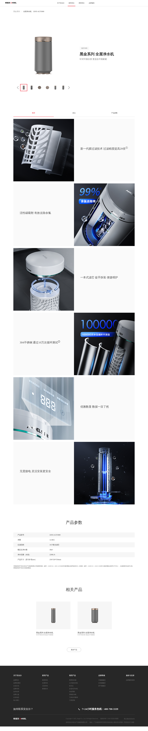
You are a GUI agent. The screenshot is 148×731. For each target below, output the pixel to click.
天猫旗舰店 (102, 684)
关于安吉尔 (60, 3)
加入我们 (16, 705)
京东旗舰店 (102, 687)
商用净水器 (72, 684)
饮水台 (71, 690)
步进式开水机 (73, 693)
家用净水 (71, 3)
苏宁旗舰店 (102, 690)
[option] (43, 55)
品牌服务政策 (130, 684)
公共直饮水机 (73, 687)
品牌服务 (92, 3)
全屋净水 (45, 687)
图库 (33, 114)
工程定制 (72, 705)
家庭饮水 (45, 693)
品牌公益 (16, 699)
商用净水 (81, 3)
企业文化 (16, 690)
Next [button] (70, 87)
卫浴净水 (45, 690)
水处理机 (72, 696)
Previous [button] (16, 87)
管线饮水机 (72, 699)
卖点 (74, 114)
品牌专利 (16, 693)
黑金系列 (16, 11)
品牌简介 (16, 684)
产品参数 (114, 114)
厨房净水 (45, 684)
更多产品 (74, 653)
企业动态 (16, 702)
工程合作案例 (73, 702)
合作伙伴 (16, 696)
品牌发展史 (17, 687)
